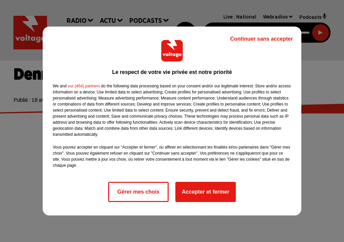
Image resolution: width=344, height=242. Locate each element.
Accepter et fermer (205, 192)
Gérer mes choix (138, 192)
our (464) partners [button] (84, 86)
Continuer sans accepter (261, 39)
